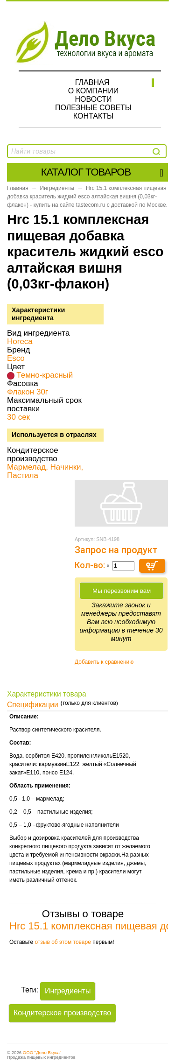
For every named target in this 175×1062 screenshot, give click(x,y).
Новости (93, 99)
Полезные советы (93, 108)
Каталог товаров (102, 172)
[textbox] (59, 151)
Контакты (93, 116)
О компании (93, 91)
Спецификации (32, 705)
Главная (92, 82)
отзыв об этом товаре (63, 942)
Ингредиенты (57, 188)
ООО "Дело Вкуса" (42, 1052)
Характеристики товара (46, 694)
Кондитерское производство (62, 1013)
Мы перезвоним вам (121, 590)
